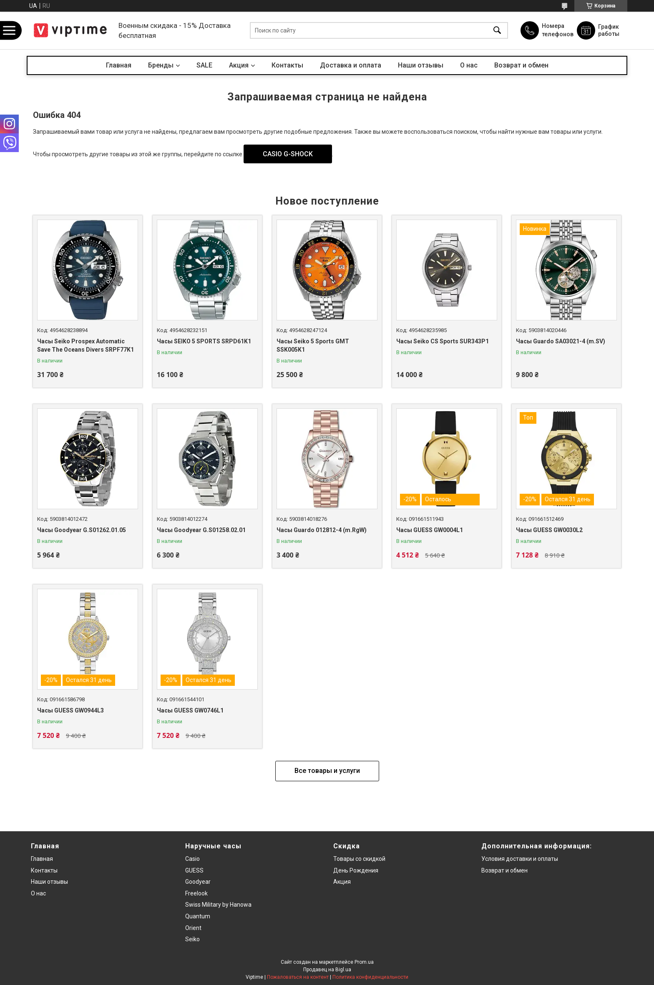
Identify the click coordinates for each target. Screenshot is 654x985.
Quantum (197, 916)
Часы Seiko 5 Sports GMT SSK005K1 (313, 345)
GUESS (194, 870)
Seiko (192, 939)
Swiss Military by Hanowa (218, 904)
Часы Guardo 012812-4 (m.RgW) (322, 530)
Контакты (287, 65)
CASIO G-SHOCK (288, 154)
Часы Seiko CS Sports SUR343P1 (442, 341)
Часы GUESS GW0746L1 (190, 710)
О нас (469, 65)
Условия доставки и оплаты (519, 858)
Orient (193, 928)
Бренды (161, 65)
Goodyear (198, 881)
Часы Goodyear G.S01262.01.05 (81, 530)
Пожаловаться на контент (298, 977)
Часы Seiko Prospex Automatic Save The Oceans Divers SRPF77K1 (85, 345)
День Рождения (355, 870)
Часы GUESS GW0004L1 (429, 530)
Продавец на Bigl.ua (327, 969)
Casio (192, 858)
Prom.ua (364, 962)
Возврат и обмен (521, 65)
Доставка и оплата (350, 65)
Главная (118, 65)
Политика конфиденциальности (370, 977)
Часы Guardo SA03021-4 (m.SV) (560, 341)
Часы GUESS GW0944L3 (70, 710)
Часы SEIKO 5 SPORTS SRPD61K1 (204, 341)
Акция (239, 65)
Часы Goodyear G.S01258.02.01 (201, 530)
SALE (204, 65)
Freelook (196, 893)
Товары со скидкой (359, 858)
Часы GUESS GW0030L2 (549, 530)
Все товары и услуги (327, 771)
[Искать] (497, 30)
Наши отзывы (420, 65)
